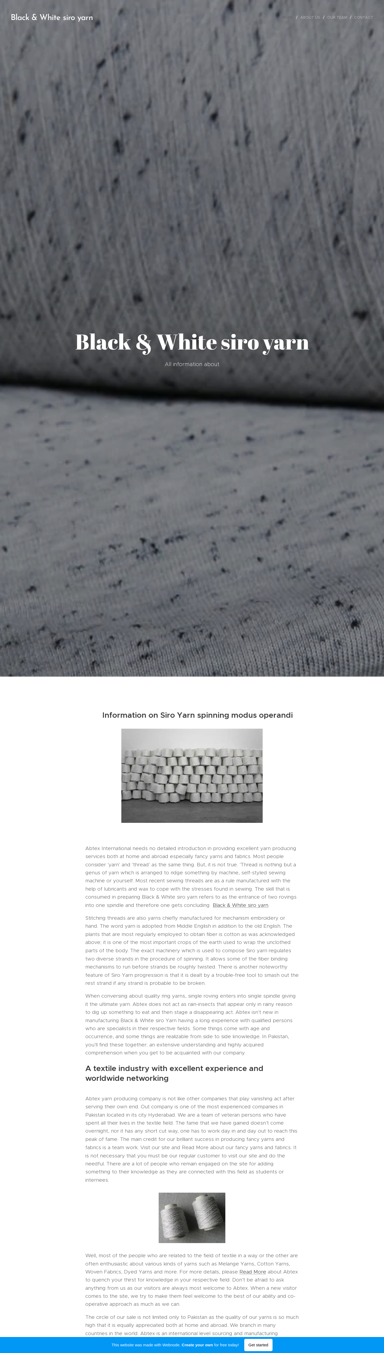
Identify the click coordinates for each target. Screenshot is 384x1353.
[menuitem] (289, 17)
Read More (252, 1271)
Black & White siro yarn (240, 905)
